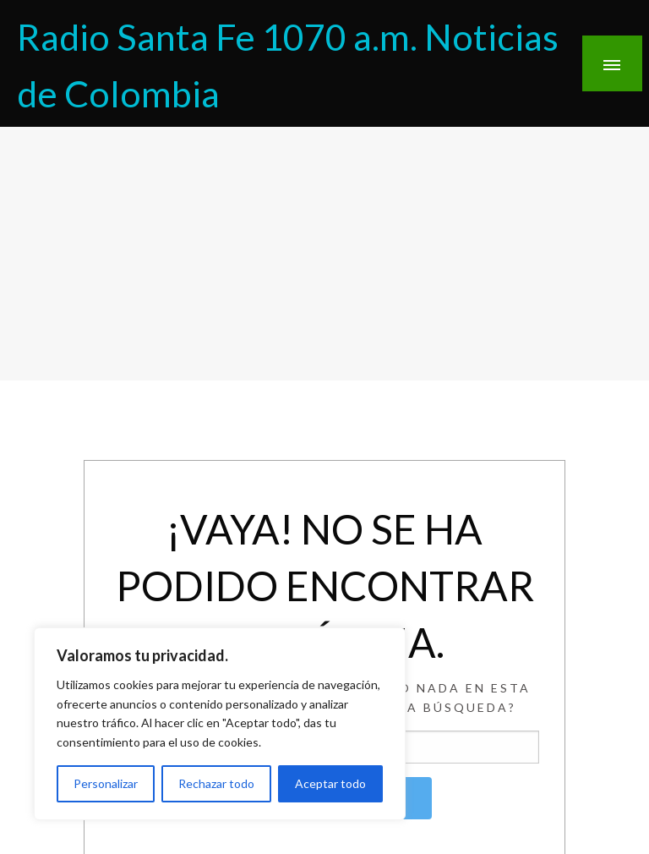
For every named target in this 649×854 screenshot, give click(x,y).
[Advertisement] (324, 253)
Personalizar (106, 783)
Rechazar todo (216, 783)
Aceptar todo (330, 783)
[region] (220, 723)
